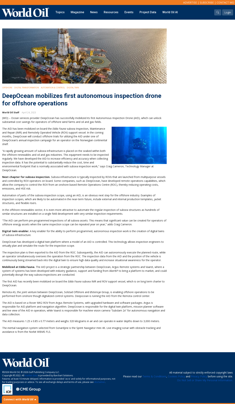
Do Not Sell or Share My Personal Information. (205, 380)
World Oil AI (170, 12)
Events (128, 12)
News (94, 12)
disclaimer (99, 382)
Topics (60, 12)
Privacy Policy (199, 376)
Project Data (148, 12)
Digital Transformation (26, 87)
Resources (111, 12)
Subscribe (207, 2)
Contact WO (225, 2)
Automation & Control (53, 87)
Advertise (190, 2)
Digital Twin (73, 87)
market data (31, 375)
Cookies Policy (176, 376)
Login (227, 12)
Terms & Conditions (154, 376)
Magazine (77, 12)
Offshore (7, 87)
